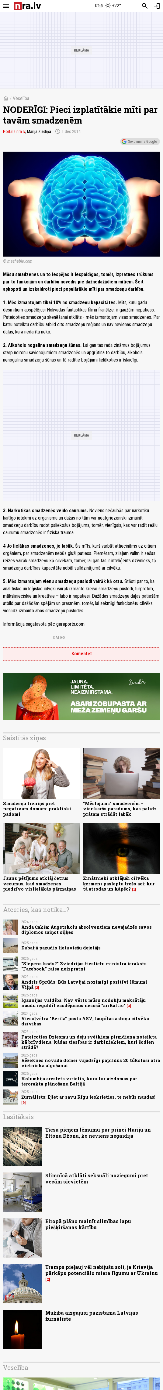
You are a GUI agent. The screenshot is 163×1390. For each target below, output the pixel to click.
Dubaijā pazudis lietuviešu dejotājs (61, 948)
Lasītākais (18, 1117)
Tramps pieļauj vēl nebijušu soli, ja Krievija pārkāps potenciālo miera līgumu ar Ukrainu (101, 1270)
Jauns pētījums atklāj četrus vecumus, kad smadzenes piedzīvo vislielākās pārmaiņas (39, 883)
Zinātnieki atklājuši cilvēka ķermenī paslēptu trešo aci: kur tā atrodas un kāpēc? (119, 883)
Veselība (21, 98)
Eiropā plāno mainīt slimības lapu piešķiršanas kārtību (88, 1224)
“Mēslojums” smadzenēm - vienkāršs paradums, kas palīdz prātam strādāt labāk (120, 809)
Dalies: (59, 637)
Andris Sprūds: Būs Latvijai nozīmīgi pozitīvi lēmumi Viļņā (84, 984)
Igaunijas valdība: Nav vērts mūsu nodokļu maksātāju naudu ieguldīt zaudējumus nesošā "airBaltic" (83, 1002)
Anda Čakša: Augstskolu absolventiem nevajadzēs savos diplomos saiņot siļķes (86, 929)
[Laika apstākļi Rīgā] (108, 6)
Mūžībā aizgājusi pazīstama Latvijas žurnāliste (91, 1315)
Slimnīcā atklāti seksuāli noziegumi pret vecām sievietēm (96, 1178)
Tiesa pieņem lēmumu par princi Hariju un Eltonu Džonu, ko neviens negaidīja (98, 1132)
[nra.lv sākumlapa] (27, 6)
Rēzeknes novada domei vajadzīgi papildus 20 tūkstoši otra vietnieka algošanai (90, 1062)
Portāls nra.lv (14, 131)
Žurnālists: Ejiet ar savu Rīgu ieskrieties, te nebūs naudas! (88, 1097)
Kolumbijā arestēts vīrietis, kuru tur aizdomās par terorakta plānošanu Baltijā (79, 1081)
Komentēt (81, 654)
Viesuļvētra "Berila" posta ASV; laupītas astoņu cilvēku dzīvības (85, 1021)
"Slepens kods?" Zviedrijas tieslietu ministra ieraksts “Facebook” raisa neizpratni (84, 966)
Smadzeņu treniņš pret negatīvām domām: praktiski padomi (37, 809)
